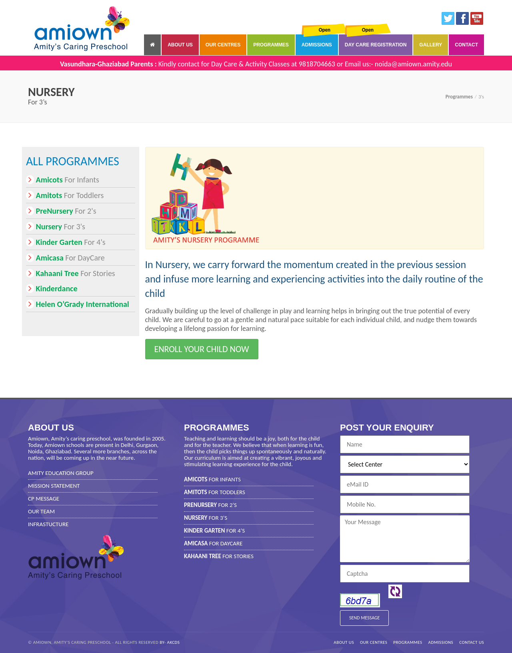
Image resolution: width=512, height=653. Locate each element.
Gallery (430, 45)
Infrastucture (48, 524)
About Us (180, 45)
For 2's (61, 211)
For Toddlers (65, 195)
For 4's (66, 242)
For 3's (55, 226)
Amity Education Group (61, 473)
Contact (466, 45)
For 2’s (210, 505)
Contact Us (471, 642)
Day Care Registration (375, 45)
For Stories (70, 273)
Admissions (317, 45)
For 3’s (205, 517)
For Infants (62, 179)
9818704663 (317, 64)
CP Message (43, 498)
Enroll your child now (201, 349)
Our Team (41, 511)
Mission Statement (54, 485)
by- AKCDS (170, 642)
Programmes (271, 45)
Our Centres (223, 45)
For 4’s (214, 530)
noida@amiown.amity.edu (413, 64)
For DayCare (65, 257)
